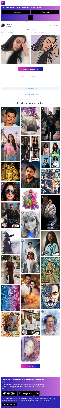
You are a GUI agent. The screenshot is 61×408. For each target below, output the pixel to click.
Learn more (45, 400)
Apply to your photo (30, 69)
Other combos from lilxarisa (30, 94)
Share (54, 25)
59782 (34, 29)
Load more (30, 366)
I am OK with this (9, 404)
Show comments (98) (30, 89)
